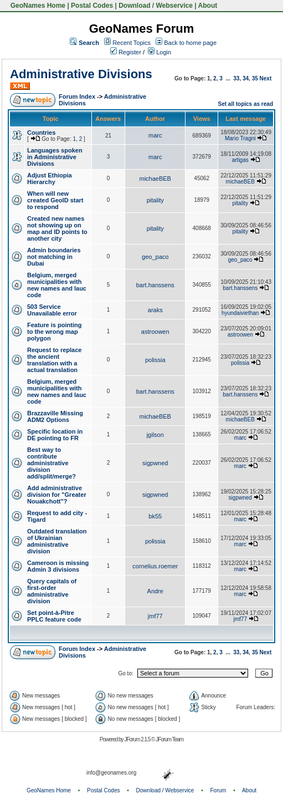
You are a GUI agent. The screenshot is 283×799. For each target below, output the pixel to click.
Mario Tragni (240, 138)
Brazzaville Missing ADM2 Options (55, 416)
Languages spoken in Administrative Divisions (55, 157)
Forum (218, 790)
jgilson (155, 434)
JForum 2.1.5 (137, 739)
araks (155, 310)
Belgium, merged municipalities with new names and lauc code (56, 285)
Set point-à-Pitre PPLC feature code (54, 616)
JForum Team (169, 739)
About (208, 5)
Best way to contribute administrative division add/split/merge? (51, 463)
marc (155, 135)
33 (236, 78)
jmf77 (155, 616)
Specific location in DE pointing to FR (55, 434)
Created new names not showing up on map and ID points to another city (57, 228)
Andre (155, 591)
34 (246, 78)
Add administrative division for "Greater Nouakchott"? (56, 495)
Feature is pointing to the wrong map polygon (54, 332)
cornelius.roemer (155, 566)
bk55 (155, 516)
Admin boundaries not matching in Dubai (54, 257)
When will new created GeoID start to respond (55, 200)
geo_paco (155, 256)
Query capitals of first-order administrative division (51, 591)
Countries (41, 132)
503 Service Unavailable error (52, 310)
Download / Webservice (156, 5)
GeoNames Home (36, 5)
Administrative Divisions (81, 74)
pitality (155, 200)
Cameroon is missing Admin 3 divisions (58, 566)
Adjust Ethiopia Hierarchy (49, 178)
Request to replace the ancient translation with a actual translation (54, 360)
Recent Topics (131, 42)
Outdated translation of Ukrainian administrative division (57, 541)
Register (125, 52)
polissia (155, 360)
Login (159, 52)
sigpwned (155, 463)
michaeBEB (155, 178)
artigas (240, 160)
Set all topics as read (246, 104)
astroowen (155, 331)
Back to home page (190, 42)
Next (266, 78)
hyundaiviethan (240, 313)
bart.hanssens (155, 285)
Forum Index (77, 96)
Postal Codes (92, 5)
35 (255, 78)
